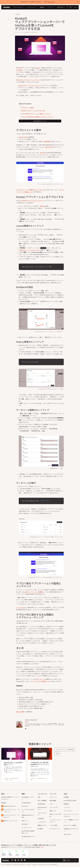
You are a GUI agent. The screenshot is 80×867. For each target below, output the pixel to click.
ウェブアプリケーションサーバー (10, 811)
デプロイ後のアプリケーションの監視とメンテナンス (36, 114)
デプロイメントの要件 (27, 107)
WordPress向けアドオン (28, 838)
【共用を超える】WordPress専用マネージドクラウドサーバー (39, 764)
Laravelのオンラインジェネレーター (29, 250)
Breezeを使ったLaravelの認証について (13, 763)
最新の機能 (53, 800)
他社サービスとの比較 (55, 815)
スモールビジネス (42, 814)
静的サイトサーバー (9, 821)
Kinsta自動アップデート (28, 798)
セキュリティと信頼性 (70, 825)
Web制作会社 (41, 804)
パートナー (67, 807)
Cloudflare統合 (26, 803)
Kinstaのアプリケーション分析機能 (32, 592)
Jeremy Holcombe (19, 32)
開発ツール (53, 811)
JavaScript (70, 749)
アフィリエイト (68, 811)
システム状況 (53, 825)
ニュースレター (54, 807)
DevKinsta (25, 824)
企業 (39, 797)
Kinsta (26, 721)
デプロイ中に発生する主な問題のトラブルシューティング (37, 117)
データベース (41, 679)
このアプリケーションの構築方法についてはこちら (30, 190)
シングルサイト (42, 822)
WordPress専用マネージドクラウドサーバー (10, 798)
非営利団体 (41, 818)
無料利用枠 (47, 141)
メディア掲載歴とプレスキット (71, 821)
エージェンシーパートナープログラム (71, 815)
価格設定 (3, 803)
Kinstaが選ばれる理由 (70, 800)
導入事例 (40, 829)
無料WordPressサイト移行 (28, 816)
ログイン (76, 7)
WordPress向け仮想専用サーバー (28, 832)
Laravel (17, 14)
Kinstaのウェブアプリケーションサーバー (28, 80)
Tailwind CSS (49, 147)
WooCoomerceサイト (42, 808)
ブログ (51, 804)
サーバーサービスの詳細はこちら (40, 681)
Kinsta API (25, 806)
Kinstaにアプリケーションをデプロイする (33, 110)
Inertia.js (18, 70)
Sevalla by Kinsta (9, 806)
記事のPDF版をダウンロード (40, 121)
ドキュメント (53, 797)
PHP (21, 68)
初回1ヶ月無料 (20, 712)
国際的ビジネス (42, 825)
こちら (42, 847)
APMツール (25, 821)
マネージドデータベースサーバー (10, 816)
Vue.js (26, 137)
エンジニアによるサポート (28, 811)
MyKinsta (42, 206)
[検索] (70, 7)
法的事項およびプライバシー (71, 830)
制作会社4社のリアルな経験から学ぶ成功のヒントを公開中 (38, 2)
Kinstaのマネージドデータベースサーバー (30, 85)
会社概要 (66, 797)
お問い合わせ (67, 834)
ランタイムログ (20, 607)
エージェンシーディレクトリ (55, 821)
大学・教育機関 (42, 800)
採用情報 (66, 804)
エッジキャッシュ (27, 827)
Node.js (42, 152)
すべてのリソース (55, 829)
